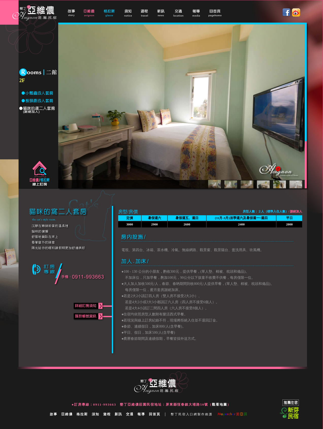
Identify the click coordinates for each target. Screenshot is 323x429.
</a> (166, 12)
